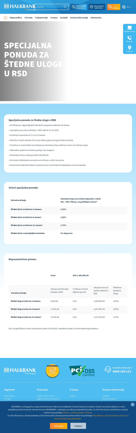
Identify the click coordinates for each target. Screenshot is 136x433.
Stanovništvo (9, 396)
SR (128, 7)
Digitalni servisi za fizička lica (48, 398)
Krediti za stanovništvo (46, 396)
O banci (73, 396)
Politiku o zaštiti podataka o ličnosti (77, 412)
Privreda (7, 398)
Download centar (109, 398)
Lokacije (105, 396)
